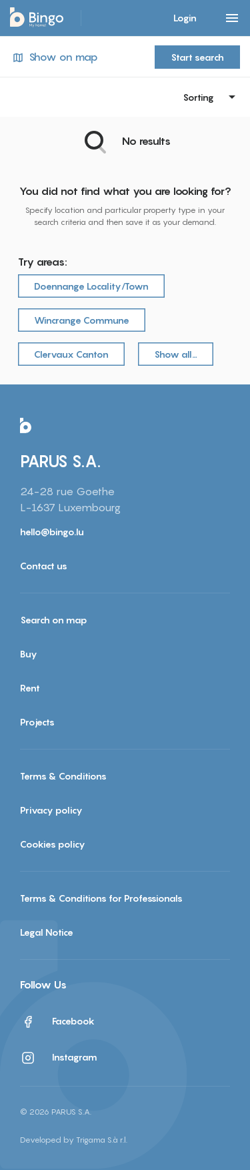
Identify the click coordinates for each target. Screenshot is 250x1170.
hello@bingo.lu (52, 531)
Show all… (175, 354)
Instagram (58, 1058)
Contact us (43, 565)
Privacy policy (51, 810)
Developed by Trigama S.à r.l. (73, 1140)
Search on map (53, 619)
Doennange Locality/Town (91, 286)
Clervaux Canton (71, 354)
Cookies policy (52, 844)
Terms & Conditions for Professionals (101, 898)
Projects (37, 721)
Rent (30, 687)
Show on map (54, 57)
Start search (197, 57)
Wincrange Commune (81, 320)
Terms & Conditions (63, 776)
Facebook (57, 1022)
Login (185, 17)
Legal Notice (46, 932)
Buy (28, 653)
